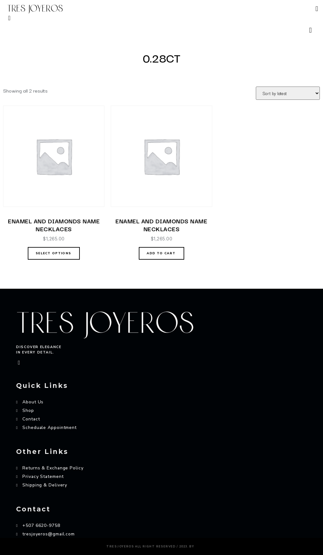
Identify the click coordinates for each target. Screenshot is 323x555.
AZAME (206, 544)
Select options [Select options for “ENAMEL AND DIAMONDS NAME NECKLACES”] (53, 253)
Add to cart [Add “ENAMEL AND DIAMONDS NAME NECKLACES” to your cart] (161, 253)
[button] (317, 9)
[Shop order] (288, 93)
